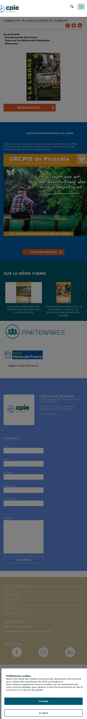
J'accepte (43, 701)
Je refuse (43, 713)
